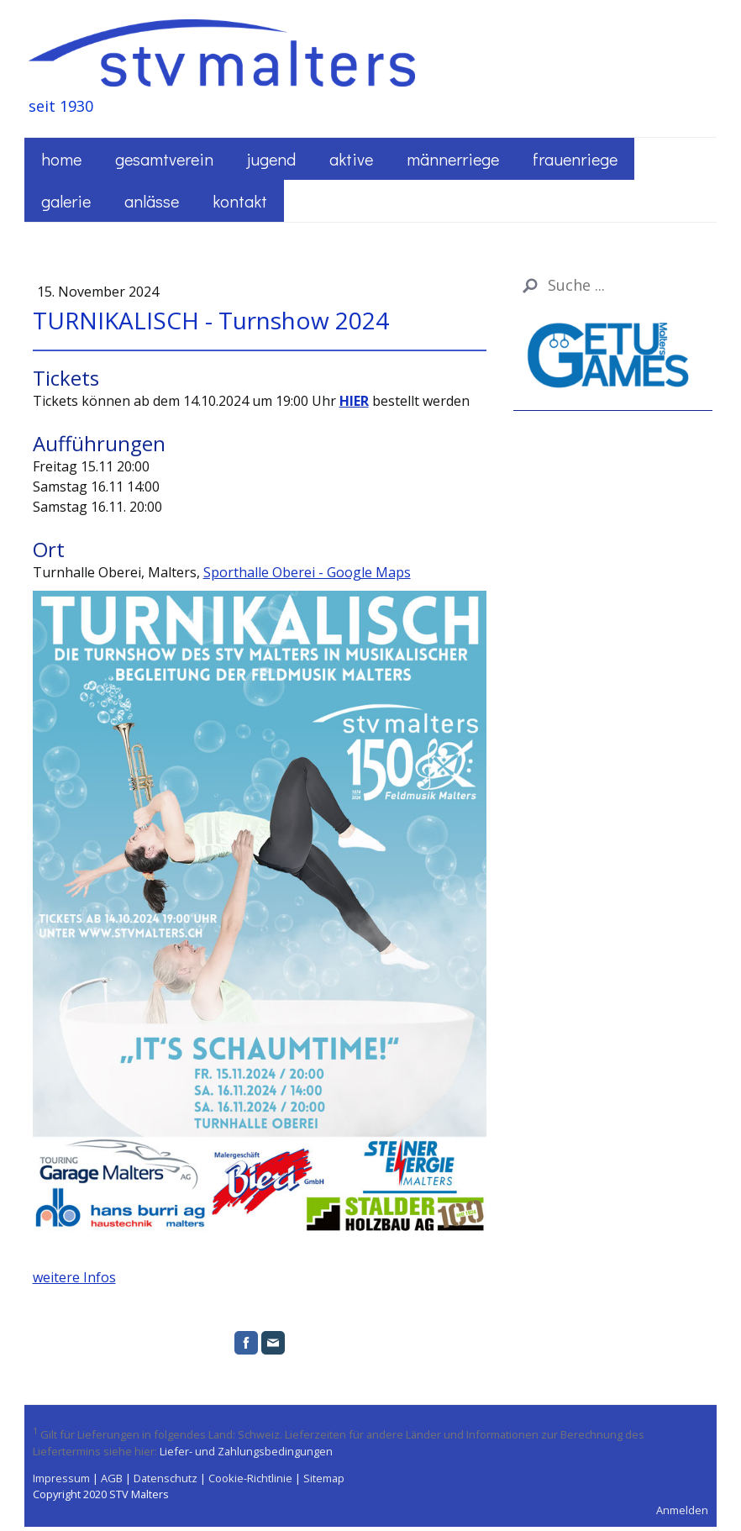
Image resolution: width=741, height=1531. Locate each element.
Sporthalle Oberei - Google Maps (307, 572)
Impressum (61, 1478)
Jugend (271, 159)
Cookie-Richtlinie (250, 1478)
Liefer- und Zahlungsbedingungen (246, 1451)
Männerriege (453, 159)
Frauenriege (575, 159)
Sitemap (323, 1478)
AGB (112, 1478)
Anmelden (682, 1510)
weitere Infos (74, 1277)
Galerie (66, 201)
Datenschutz (165, 1478)
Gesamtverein (164, 159)
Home (61, 159)
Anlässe (151, 201)
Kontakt (240, 201)
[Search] (612, 285)
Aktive (351, 159)
